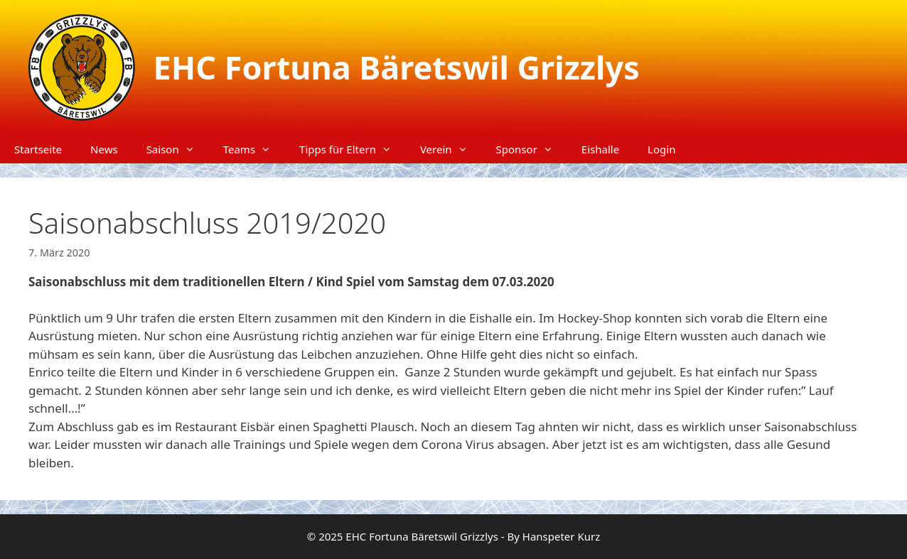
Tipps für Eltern (352, 149)
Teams (254, 149)
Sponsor (531, 149)
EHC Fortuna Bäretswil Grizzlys (397, 67)
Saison (177, 149)
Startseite (38, 149)
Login (661, 149)
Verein (451, 149)
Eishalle (600, 149)
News (104, 149)
